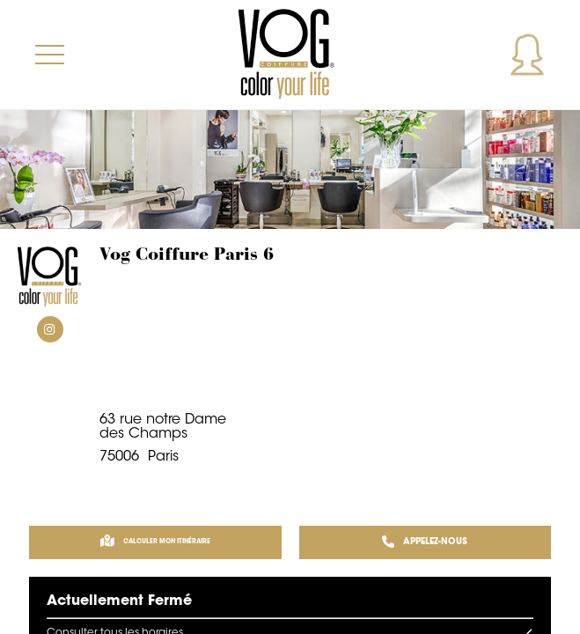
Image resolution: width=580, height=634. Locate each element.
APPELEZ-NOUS (424, 542)
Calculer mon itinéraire (155, 542)
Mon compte (527, 54)
